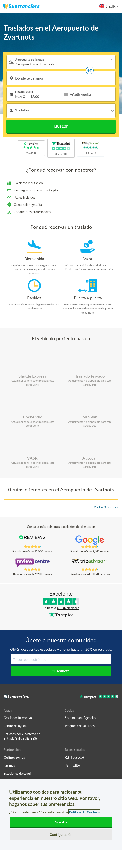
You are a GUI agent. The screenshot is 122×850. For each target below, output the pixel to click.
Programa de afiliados (80, 726)
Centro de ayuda (15, 726)
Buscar (61, 126)
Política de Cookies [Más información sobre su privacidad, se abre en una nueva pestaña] (84, 812)
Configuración (61, 834)
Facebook (74, 757)
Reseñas (9, 765)
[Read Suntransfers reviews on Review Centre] (32, 562)
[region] (61, 814)
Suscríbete (61, 671)
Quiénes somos (14, 757)
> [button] (111, 59)
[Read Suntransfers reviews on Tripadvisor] (89, 562)
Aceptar (61, 822)
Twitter (73, 765)
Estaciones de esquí (17, 773)
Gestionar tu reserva (18, 718)
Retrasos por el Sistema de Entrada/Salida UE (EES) (22, 736)
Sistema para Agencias (80, 718)
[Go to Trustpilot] (98, 697)
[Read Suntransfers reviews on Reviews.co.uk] (32, 540)
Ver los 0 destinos (106, 507)
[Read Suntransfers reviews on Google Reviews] (89, 540)
